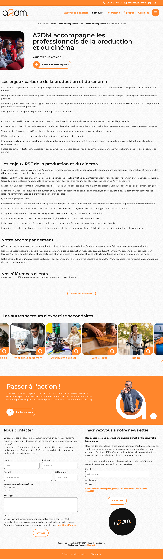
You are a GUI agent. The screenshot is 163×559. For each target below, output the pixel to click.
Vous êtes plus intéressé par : (19, 484)
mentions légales (66, 525)
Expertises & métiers (76, 12)
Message (8, 496)
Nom (6, 460)
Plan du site (96, 554)
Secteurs (97, 12)
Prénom (46, 460)
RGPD (7, 516)
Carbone (10, 487)
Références (113, 12)
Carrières (143, 12)
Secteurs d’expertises (68, 24)
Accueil (52, 24)
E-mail (7, 472)
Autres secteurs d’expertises (92, 24)
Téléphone (60, 472)
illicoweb (91, 545)
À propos (129, 12)
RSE (8, 490)
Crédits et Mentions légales (74, 554)
